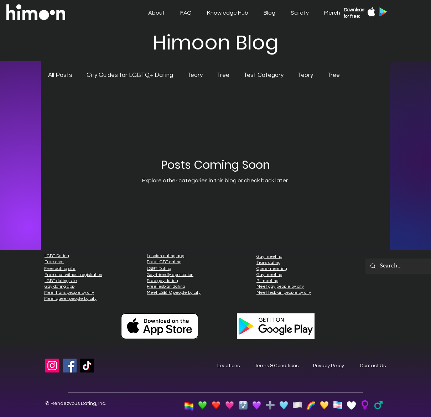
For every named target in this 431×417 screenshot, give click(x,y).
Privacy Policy (328, 365)
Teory (195, 75)
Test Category (264, 75)
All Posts (60, 75)
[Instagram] (52, 365)
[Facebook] (70, 365)
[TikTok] (87, 365)
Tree (223, 75)
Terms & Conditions (276, 365)
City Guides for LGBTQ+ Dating (130, 75)
